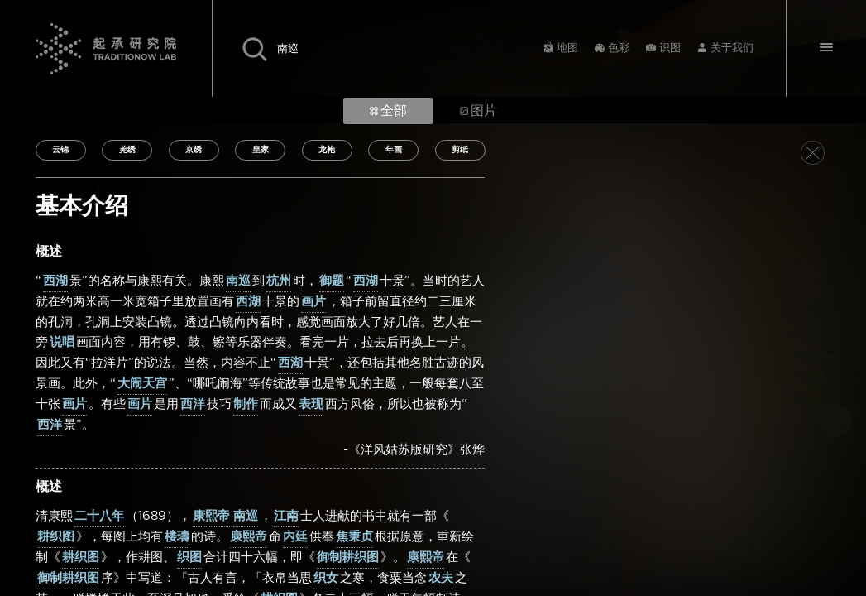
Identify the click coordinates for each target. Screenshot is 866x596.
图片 (478, 111)
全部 (388, 111)
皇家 (260, 150)
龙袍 (326, 150)
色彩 (618, 48)
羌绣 (127, 150)
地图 (567, 48)
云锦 (60, 150)
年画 (393, 150)
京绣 (193, 150)
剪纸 (460, 150)
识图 (670, 48)
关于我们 (732, 48)
